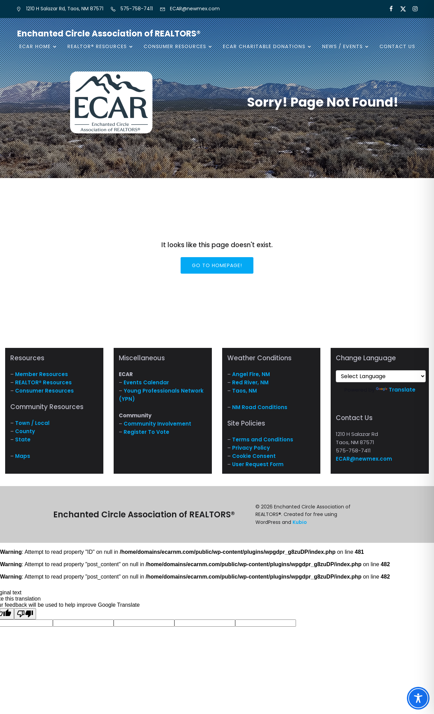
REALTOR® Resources (43, 382)
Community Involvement (157, 423)
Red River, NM (250, 382)
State (23, 439)
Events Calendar (146, 382)
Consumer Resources (44, 390)
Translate (395, 389)
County (25, 431)
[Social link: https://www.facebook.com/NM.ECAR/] (388, 8)
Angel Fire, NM (251, 374)
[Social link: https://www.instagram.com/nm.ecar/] (412, 8)
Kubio (300, 522)
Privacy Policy (251, 447)
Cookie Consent (254, 456)
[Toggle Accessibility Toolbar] (418, 698)
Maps (22, 456)
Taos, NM (244, 390)
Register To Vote (146, 432)
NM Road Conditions (259, 407)
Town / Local (32, 423)
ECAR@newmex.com (364, 458)
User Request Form (258, 464)
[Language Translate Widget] (381, 376)
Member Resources (41, 374)
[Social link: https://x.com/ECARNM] (400, 8)
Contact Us (397, 46)
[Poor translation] (25, 613)
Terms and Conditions (262, 439)
